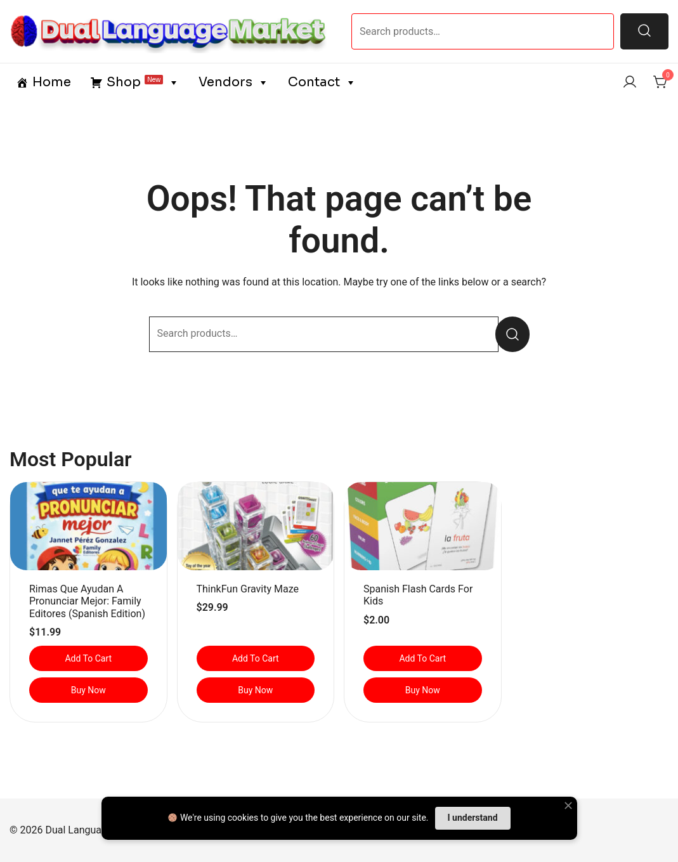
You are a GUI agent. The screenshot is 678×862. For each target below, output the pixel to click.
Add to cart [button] (88, 658)
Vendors (234, 82)
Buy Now (88, 690)
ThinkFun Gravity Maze (248, 589)
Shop (143, 82)
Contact (322, 82)
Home (51, 82)
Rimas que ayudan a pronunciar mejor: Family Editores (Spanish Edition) (87, 601)
